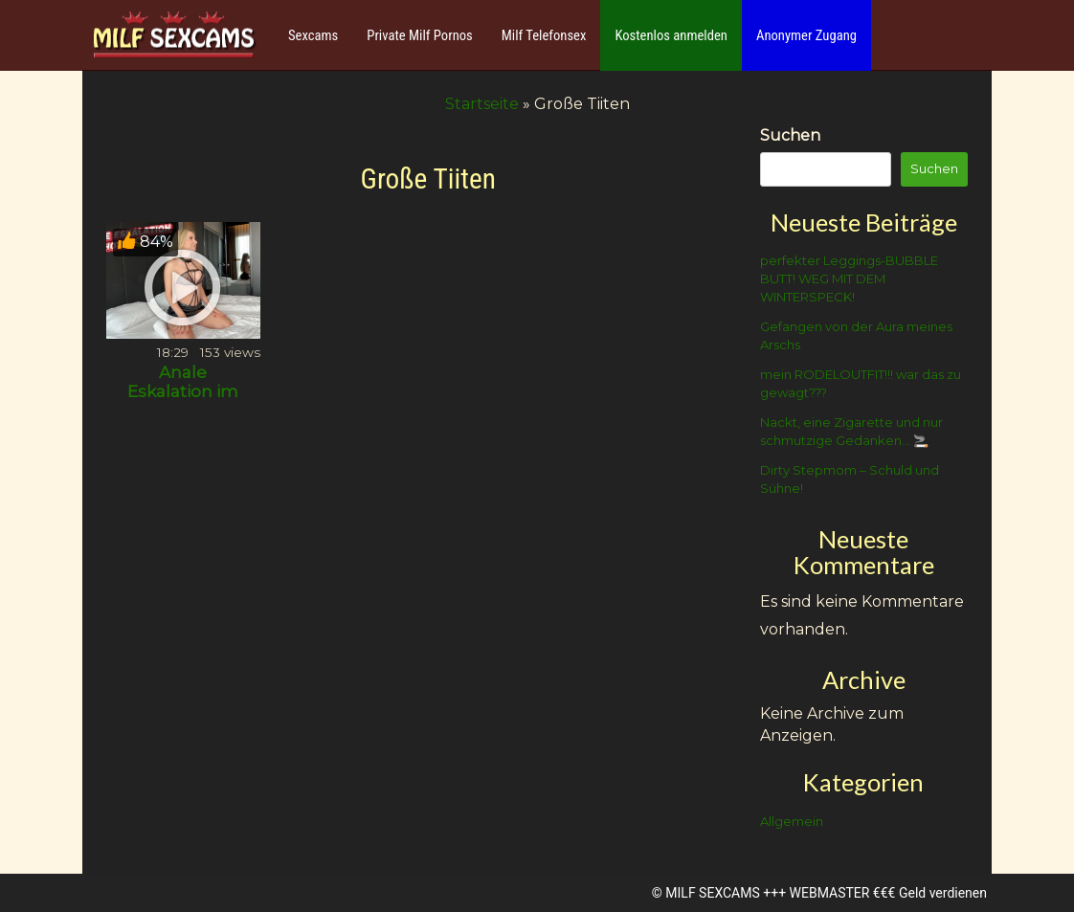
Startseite (482, 104)
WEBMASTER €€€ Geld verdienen (888, 893)
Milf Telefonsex (544, 35)
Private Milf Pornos (420, 35)
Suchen (790, 135)
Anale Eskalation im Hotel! (182, 391)
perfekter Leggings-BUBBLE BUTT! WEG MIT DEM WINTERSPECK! (849, 278)
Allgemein (791, 821)
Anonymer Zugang (806, 35)
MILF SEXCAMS (712, 893)
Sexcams (313, 35)
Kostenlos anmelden (671, 35)
